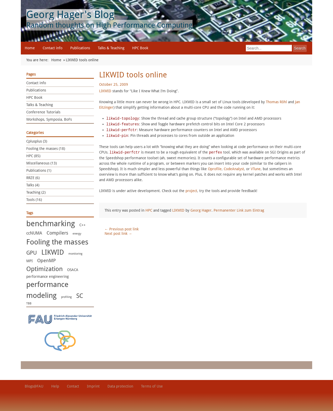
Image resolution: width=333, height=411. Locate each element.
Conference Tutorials (43, 112)
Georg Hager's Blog (70, 14)
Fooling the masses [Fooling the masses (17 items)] (57, 242)
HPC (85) (33, 156)
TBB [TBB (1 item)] (28, 303)
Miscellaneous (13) (41, 163)
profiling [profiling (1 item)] (66, 297)
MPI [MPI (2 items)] (29, 261)
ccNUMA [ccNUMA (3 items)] (34, 233)
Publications (80, 48)
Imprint (93, 386)
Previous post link (122, 229)
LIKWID (105, 91)
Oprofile (215, 169)
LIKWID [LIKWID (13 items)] (52, 252)
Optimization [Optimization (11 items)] (44, 269)
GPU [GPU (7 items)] (31, 252)
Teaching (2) (36, 192)
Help (55, 386)
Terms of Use (152, 386)
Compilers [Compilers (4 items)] (57, 233)
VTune (256, 169)
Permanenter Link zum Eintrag (239, 210)
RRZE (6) (33, 178)
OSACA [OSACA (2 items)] (72, 270)
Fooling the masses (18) (45, 148)
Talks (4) (32, 185)
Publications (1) (38, 170)
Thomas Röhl (276, 102)
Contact (73, 386)
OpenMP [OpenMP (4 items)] (46, 260)
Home (30, 48)
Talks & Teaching (111, 48)
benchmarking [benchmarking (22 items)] (50, 223)
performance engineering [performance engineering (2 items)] (47, 276)
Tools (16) (34, 200)
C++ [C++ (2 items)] (82, 225)
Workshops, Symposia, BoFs (49, 119)
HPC (148, 210)
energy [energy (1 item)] (77, 233)
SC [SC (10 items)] (79, 295)
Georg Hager (201, 210)
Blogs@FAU (34, 386)
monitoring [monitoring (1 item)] (75, 253)
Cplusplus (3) (36, 141)
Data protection (120, 386)
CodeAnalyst (234, 169)
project (191, 191)
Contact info (52, 48)
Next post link (118, 233)
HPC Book (140, 48)
